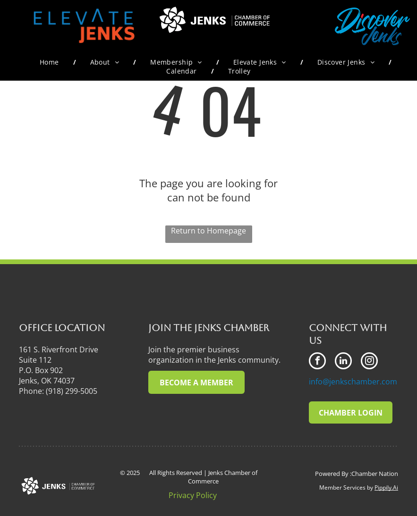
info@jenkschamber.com (353, 381)
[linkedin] (343, 362)
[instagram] (369, 362)
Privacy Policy (193, 495)
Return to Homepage (208, 230)
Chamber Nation (374, 473)
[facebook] (317, 362)
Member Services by (346, 487)
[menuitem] (51, 62)
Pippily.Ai (386, 487)
